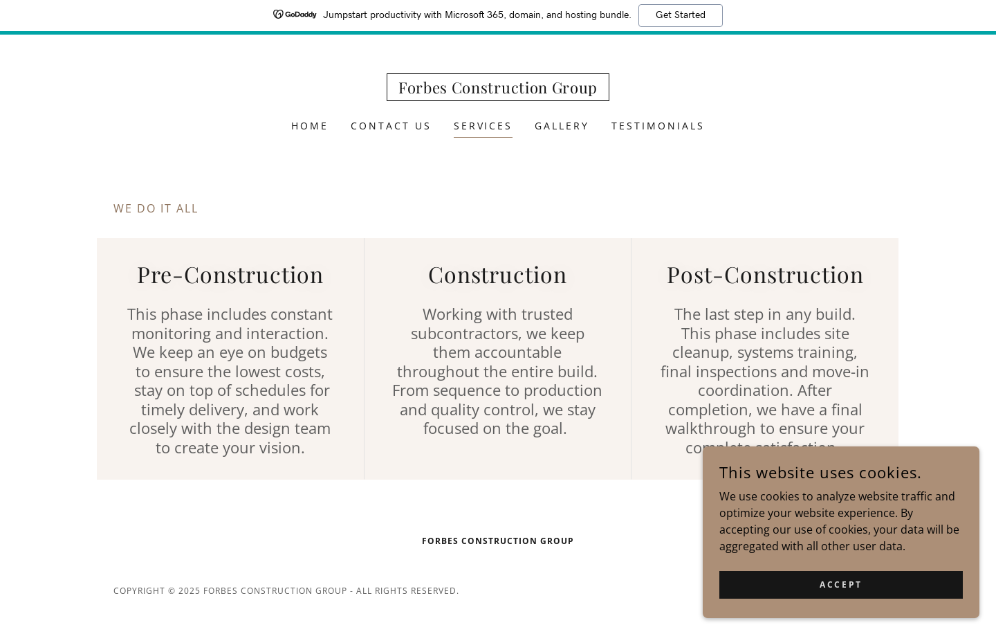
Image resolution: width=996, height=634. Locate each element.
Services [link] (483, 125)
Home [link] (310, 125)
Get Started (681, 15)
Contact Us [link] (391, 125)
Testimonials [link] (658, 125)
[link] (498, 89)
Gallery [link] (562, 125)
